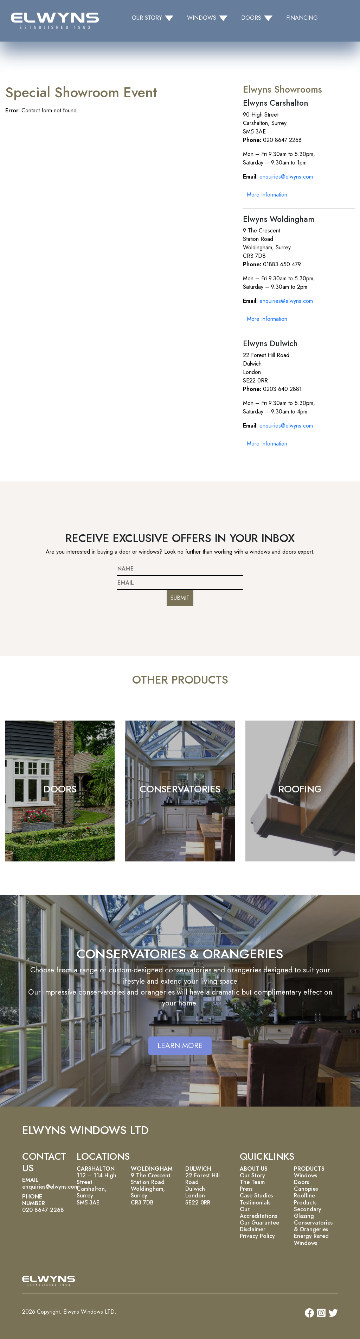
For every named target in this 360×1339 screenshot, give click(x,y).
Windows (305, 1175)
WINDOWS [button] (201, 18)
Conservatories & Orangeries (313, 1226)
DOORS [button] (251, 18)
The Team (252, 1182)
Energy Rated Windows (311, 1239)
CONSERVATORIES (180, 789)
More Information (267, 195)
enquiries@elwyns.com (286, 177)
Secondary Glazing (307, 1212)
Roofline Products (305, 1198)
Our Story (252, 1175)
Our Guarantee (259, 1223)
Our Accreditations (258, 1212)
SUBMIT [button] (180, 598)
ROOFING (300, 789)
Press (246, 1189)
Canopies (306, 1189)
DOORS (60, 789)
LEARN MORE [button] (180, 1045)
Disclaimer (252, 1229)
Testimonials (255, 1202)
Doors (301, 1182)
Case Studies (256, 1195)
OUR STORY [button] (147, 18)
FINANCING (302, 18)
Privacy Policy (257, 1236)
